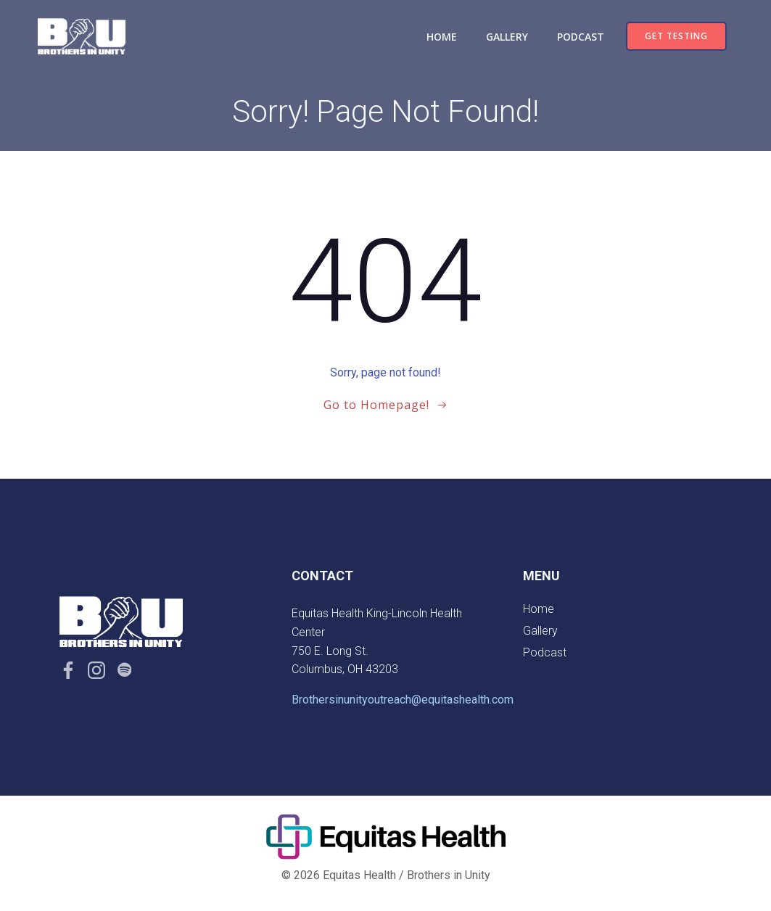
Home (441, 37)
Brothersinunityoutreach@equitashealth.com (403, 699)
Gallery (507, 37)
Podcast (580, 37)
